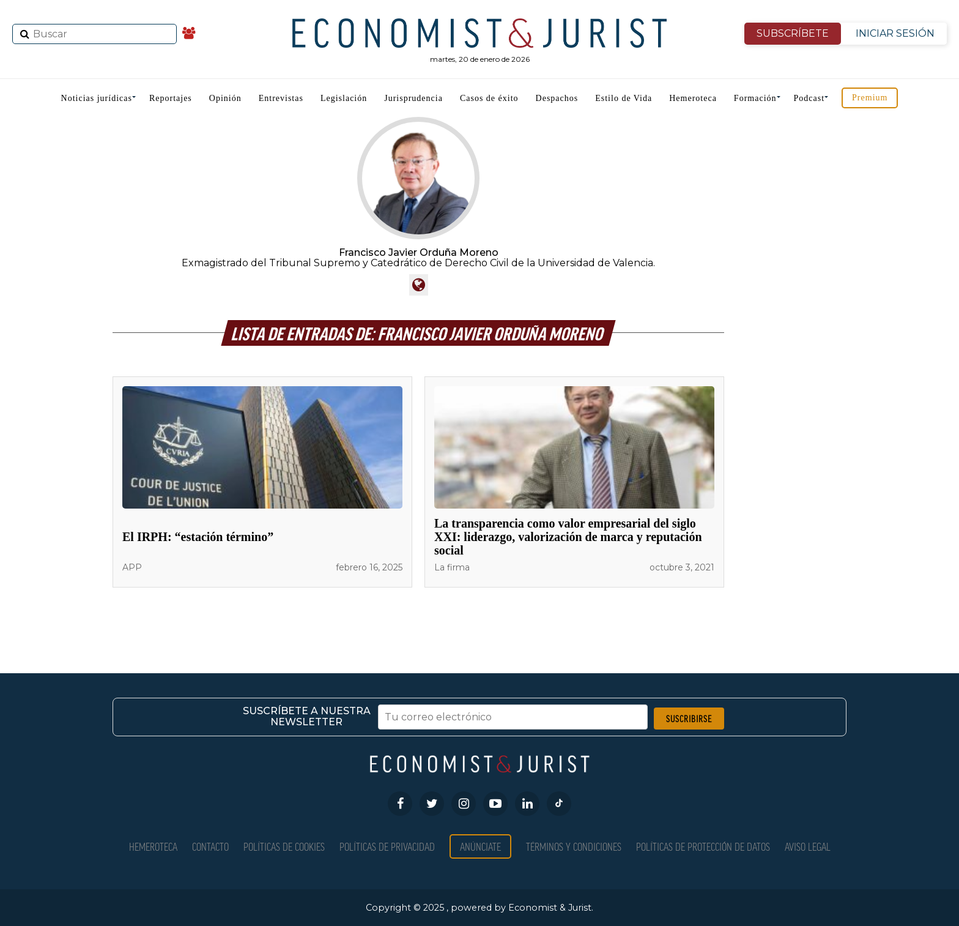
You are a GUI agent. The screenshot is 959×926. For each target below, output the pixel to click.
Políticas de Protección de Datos (703, 846)
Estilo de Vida (623, 98)
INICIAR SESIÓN (895, 33)
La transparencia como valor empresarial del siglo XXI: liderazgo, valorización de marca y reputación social (568, 537)
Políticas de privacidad (387, 846)
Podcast (809, 98)
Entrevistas (281, 98)
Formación (755, 98)
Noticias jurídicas (96, 98)
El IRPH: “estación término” (197, 536)
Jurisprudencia (413, 98)
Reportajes (170, 98)
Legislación (343, 98)
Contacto (210, 846)
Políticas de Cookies (284, 846)
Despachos (557, 98)
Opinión (225, 98)
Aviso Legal (808, 846)
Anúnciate (480, 846)
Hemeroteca (693, 98)
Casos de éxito (489, 98)
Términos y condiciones (573, 846)
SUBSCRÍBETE (793, 33)
